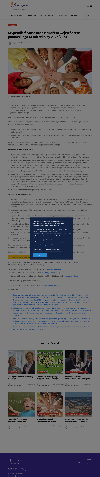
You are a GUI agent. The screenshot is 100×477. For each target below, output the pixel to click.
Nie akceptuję (38, 249)
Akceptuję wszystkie (40, 255)
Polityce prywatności (46, 245)
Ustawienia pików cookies (53, 249)
